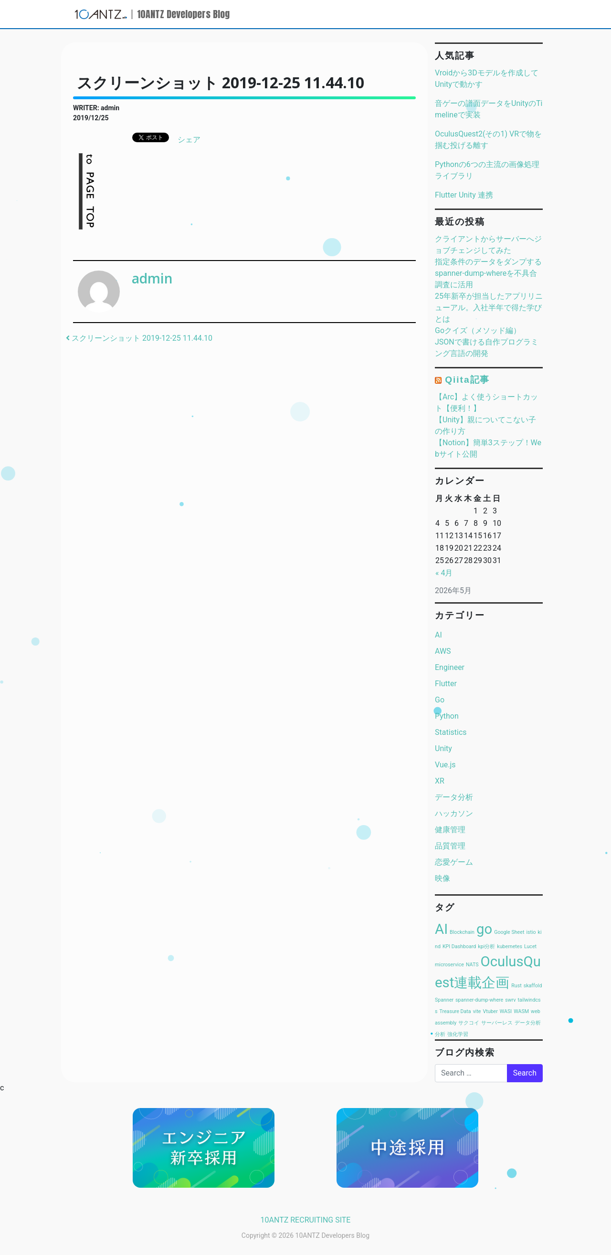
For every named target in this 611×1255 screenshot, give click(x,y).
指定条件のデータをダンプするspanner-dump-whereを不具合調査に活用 (488, 273)
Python (447, 716)
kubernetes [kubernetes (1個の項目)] (509, 946)
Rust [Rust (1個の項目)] (516, 986)
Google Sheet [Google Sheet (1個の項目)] (509, 932)
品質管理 (450, 845)
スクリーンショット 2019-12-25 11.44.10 (139, 338)
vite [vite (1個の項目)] (477, 1011)
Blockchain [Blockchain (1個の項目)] (462, 932)
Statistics (451, 732)
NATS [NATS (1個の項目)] (472, 965)
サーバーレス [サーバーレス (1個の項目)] (497, 1023)
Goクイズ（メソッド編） (478, 330)
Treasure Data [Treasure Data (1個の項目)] (455, 1011)
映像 (442, 878)
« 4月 (444, 572)
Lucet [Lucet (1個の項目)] (530, 946)
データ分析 (454, 797)
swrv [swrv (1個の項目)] (510, 1000)
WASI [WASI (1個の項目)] (506, 1011)
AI (438, 634)
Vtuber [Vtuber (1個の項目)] (490, 1011)
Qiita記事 (467, 380)
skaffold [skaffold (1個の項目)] (533, 986)
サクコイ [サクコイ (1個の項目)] (468, 1023)
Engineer (449, 667)
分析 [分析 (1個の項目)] (440, 1034)
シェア (189, 139)
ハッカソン (454, 813)
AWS (443, 651)
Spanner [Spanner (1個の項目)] (444, 1000)
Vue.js (445, 764)
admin (152, 278)
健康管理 (450, 829)
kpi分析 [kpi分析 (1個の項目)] (486, 946)
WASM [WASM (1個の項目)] (521, 1011)
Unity (443, 748)
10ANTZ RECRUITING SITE (306, 1219)
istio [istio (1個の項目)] (531, 932)
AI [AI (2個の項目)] (441, 929)
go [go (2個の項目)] (484, 929)
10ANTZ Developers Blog (183, 14)
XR (439, 780)
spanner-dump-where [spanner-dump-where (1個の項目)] (479, 1000)
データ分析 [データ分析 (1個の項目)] (528, 1023)
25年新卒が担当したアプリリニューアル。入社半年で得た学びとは (489, 308)
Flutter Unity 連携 (464, 194)
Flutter (446, 683)
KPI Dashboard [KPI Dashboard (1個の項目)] (459, 946)
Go (439, 699)
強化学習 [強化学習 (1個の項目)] (457, 1034)
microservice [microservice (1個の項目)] (449, 965)
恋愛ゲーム (454, 862)
